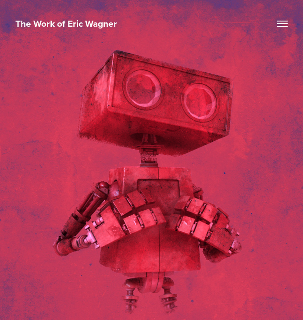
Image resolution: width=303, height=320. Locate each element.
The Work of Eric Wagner (66, 23)
